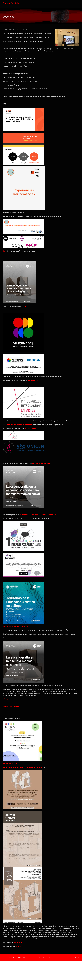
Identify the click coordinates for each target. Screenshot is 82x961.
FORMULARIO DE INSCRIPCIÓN (13, 707)
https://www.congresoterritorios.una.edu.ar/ (17, 626)
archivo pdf (19, 946)
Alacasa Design (49, 958)
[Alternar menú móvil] (78, 3)
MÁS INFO (6, 699)
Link (4, 251)
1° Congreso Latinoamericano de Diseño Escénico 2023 (37, 515)
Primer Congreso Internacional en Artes (18, 425)
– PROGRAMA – (30, 428)
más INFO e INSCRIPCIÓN (41, 463)
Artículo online (18, 943)
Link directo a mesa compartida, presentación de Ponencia (23, 767)
